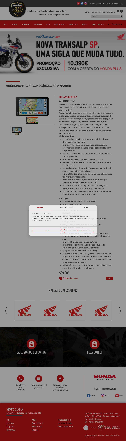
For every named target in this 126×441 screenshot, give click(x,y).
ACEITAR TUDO (79, 231)
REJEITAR (47, 231)
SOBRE (86, 208)
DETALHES (63, 208)
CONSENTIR (40, 208)
